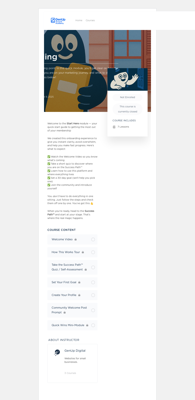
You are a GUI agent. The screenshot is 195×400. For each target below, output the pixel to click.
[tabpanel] (72, 171)
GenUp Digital (75, 350)
